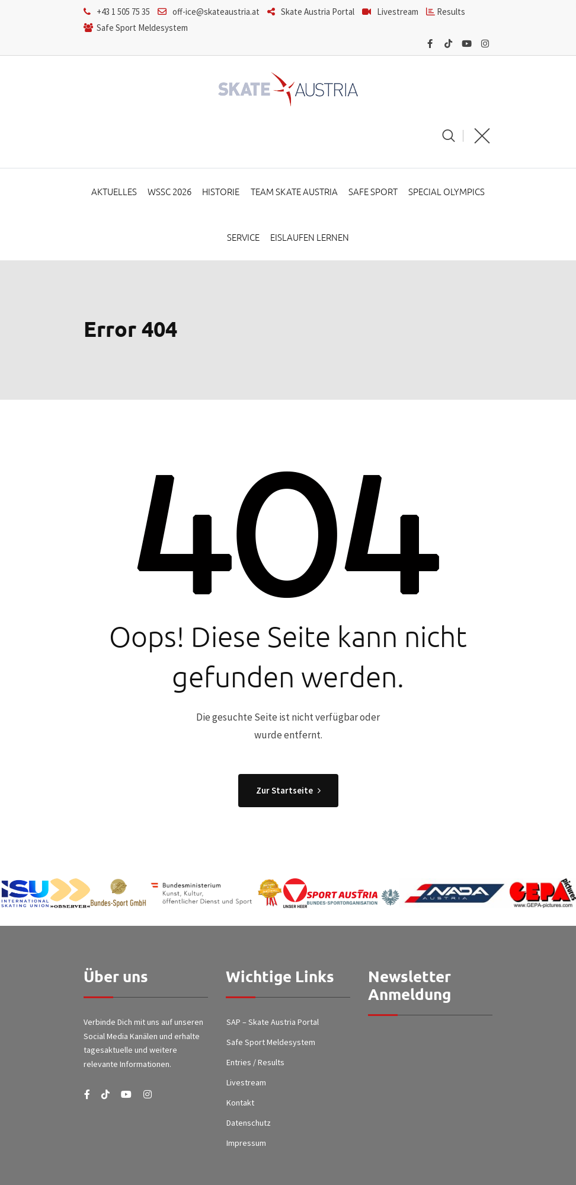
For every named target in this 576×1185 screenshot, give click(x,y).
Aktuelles (116, 192)
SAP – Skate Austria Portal (272, 1025)
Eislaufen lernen (309, 239)
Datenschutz (248, 1125)
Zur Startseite (288, 793)
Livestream (397, 11)
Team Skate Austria (293, 192)
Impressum (246, 1145)
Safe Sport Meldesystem (141, 27)
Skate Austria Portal (317, 11)
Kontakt (240, 1105)
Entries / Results (255, 1065)
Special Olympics (445, 192)
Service (244, 239)
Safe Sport (371, 192)
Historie (221, 192)
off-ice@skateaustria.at (216, 11)
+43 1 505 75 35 (123, 11)
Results (450, 11)
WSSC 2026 (171, 192)
